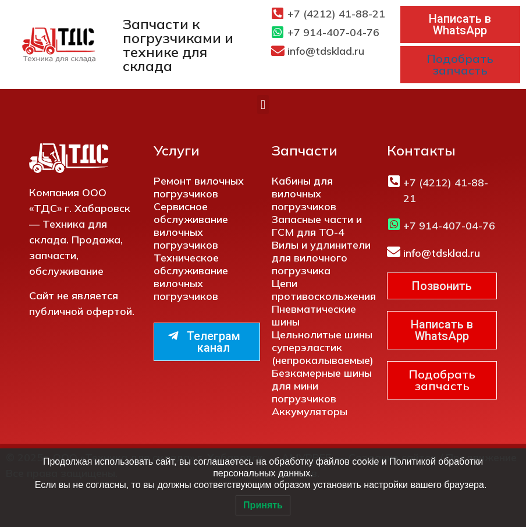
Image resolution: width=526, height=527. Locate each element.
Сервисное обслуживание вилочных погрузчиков (191, 226)
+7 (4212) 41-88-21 (336, 13)
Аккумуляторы (309, 411)
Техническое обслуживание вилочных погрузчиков (191, 277)
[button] (262, 104)
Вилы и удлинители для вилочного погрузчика (321, 257)
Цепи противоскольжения (324, 290)
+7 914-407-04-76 (333, 32)
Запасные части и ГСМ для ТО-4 (317, 226)
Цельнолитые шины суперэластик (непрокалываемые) (323, 347)
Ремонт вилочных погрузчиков (199, 187)
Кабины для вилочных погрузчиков (304, 193)
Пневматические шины (314, 315)
